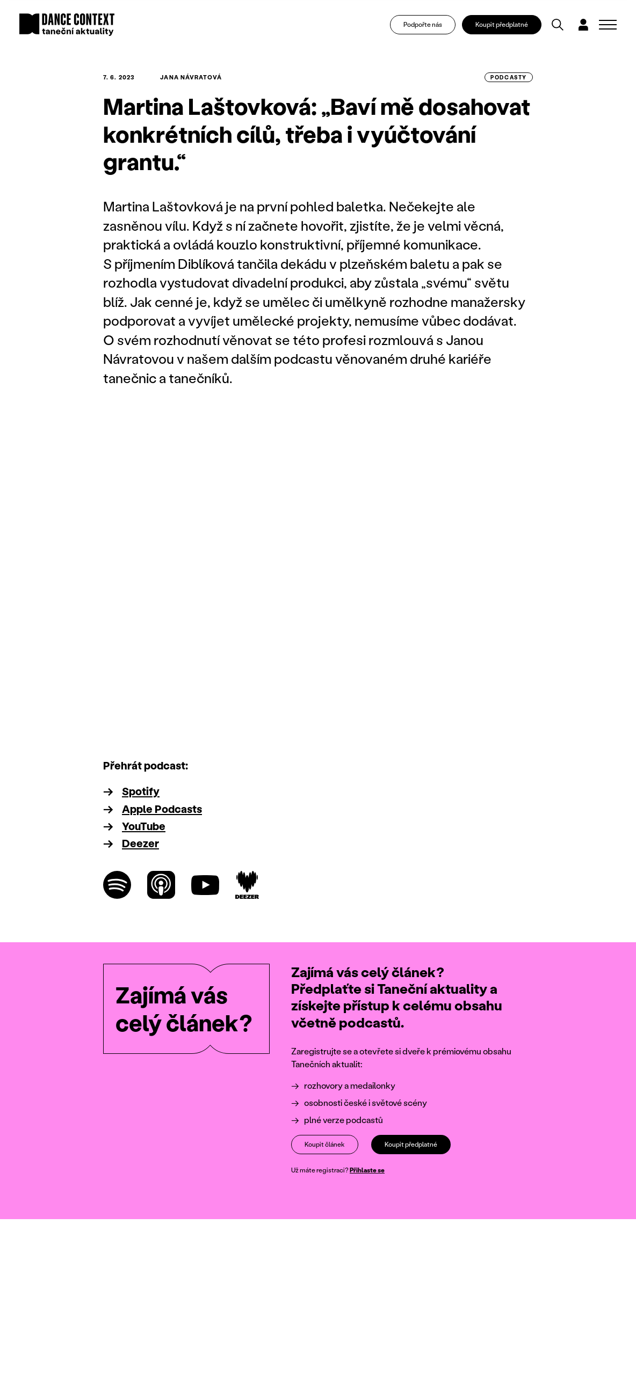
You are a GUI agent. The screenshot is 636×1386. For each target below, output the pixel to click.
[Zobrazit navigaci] (608, 24)
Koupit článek (325, 1144)
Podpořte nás (422, 24)
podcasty (508, 77)
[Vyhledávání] (557, 24)
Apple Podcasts (162, 808)
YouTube (143, 825)
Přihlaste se (367, 1170)
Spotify (141, 790)
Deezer (140, 843)
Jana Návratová (190, 77)
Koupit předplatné (501, 24)
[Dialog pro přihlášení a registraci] (583, 24)
